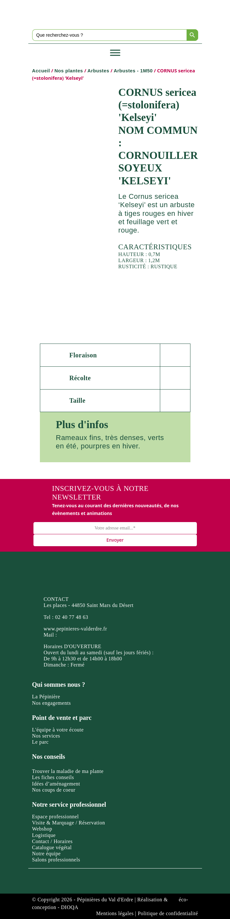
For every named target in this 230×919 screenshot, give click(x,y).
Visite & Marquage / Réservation (68, 822)
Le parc (40, 742)
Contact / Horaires (52, 841)
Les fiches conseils (53, 777)
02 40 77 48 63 (71, 617)
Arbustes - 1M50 (133, 70)
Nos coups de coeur (54, 790)
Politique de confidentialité (168, 913)
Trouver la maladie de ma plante (68, 771)
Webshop (42, 829)
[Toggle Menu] (115, 53)
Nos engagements (51, 703)
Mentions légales (115, 913)
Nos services (46, 736)
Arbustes (98, 70)
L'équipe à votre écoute (58, 729)
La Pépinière (46, 696)
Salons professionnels (56, 859)
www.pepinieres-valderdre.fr (75, 628)
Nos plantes (68, 70)
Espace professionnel (55, 816)
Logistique (44, 835)
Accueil (41, 70)
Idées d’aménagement (56, 783)
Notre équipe (46, 853)
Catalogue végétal (52, 847)
